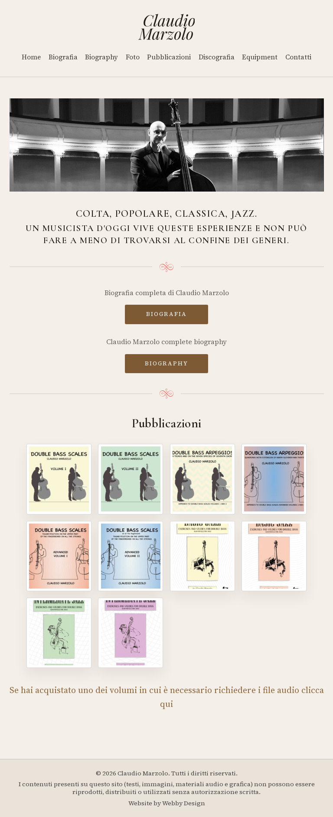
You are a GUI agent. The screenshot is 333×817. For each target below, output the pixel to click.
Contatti (298, 57)
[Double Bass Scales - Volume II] (130, 479)
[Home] (166, 27)
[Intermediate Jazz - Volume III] (58, 633)
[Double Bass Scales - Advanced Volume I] (58, 556)
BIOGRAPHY (166, 363)
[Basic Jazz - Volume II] (274, 556)
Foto (133, 57)
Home (31, 57)
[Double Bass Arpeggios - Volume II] (274, 479)
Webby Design (183, 803)
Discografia (217, 57)
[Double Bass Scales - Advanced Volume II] (130, 556)
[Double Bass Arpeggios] (202, 479)
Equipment (260, 57)
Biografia (63, 57)
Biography (101, 57)
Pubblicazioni (169, 57)
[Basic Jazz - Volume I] (202, 556)
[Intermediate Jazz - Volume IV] (130, 633)
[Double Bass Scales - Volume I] (58, 479)
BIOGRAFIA (166, 314)
